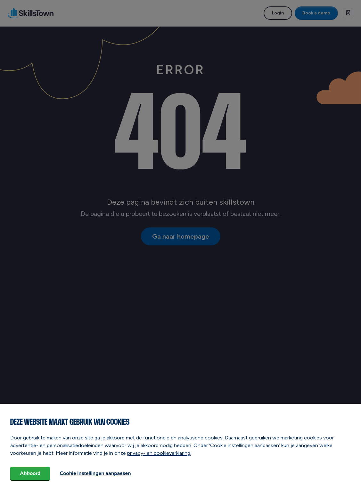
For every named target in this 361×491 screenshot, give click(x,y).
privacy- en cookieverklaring (158, 453)
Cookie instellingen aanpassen (95, 473)
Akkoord (30, 473)
